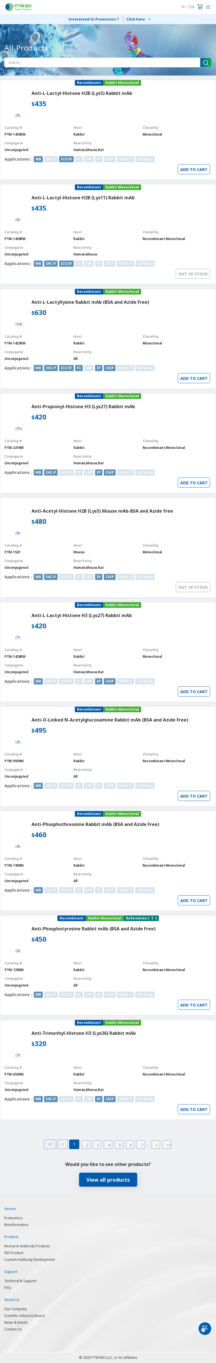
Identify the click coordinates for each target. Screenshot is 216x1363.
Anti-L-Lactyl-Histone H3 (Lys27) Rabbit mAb (82, 615)
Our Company (15, 1309)
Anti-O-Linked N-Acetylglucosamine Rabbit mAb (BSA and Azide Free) (110, 720)
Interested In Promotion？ (94, 19)
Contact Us (13, 1329)
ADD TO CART (194, 169)
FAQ (7, 1287)
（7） (18, 637)
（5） (18, 115)
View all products (108, 1179)
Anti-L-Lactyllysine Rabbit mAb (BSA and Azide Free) (90, 302)
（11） (19, 428)
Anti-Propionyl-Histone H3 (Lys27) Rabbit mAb (83, 406)
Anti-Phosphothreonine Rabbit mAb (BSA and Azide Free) (95, 824)
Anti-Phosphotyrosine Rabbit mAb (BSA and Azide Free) (94, 929)
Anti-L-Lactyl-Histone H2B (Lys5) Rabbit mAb (82, 93)
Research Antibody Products (27, 1246)
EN (191, 7)
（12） (19, 324)
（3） (18, 846)
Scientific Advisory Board (24, 1315)
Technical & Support (20, 1280)
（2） (18, 742)
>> (168, 1145)
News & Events (16, 1322)
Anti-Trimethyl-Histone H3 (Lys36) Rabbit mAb (84, 1033)
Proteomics (13, 1218)
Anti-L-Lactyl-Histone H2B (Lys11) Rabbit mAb (83, 198)
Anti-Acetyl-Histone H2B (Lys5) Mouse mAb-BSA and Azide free (102, 511)
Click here (135, 19)
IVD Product (13, 1252)
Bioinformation (16, 1224)
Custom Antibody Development (29, 1259)
